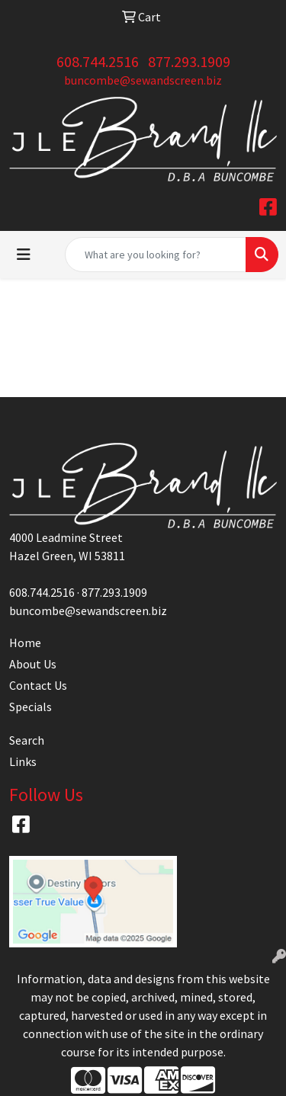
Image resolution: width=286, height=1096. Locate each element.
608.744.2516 (97, 61)
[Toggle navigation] (24, 254)
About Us (32, 663)
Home (25, 642)
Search (26, 740)
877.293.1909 (189, 61)
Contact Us (38, 685)
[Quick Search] (155, 254)
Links (23, 761)
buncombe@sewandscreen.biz (143, 80)
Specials (30, 706)
